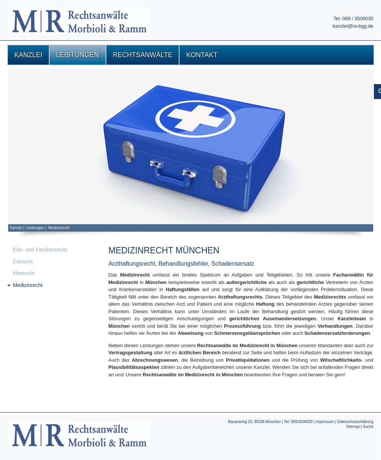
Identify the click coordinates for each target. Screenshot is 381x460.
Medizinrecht (58, 228)
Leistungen (35, 228)
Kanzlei (16, 228)
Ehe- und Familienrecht (40, 250)
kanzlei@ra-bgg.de (352, 26)
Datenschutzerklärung (355, 422)
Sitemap (353, 427)
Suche (368, 427)
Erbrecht (23, 262)
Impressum (325, 422)
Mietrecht (24, 273)
